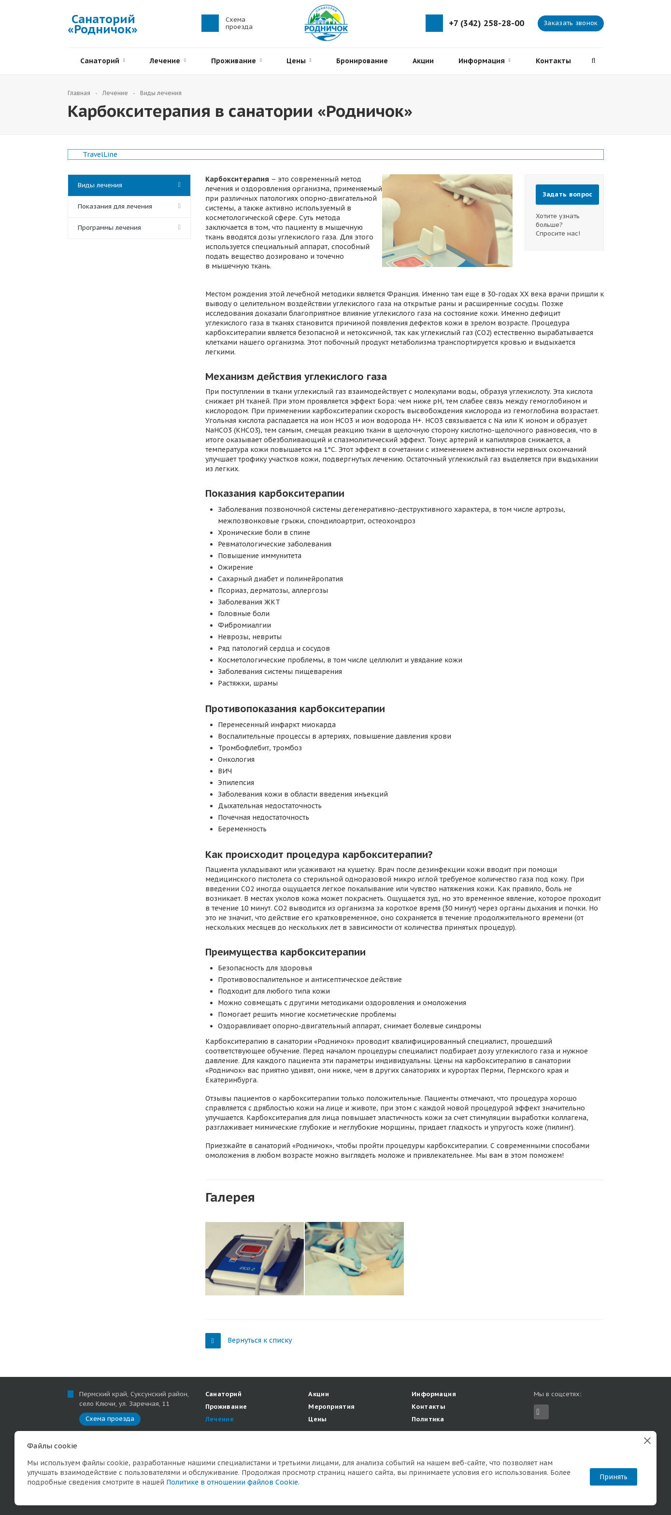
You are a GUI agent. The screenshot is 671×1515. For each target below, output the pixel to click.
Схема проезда (239, 23)
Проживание (236, 60)
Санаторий (102, 60)
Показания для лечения (115, 206)
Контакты (553, 60)
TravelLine (100, 154)
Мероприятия (331, 1407)
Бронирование (362, 60)
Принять (614, 1477)
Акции (423, 60)
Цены (299, 60)
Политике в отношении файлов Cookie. (233, 1482)
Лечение (168, 60)
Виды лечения (100, 185)
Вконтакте (538, 1412)
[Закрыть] (647, 1440)
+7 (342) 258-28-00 (486, 23)
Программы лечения (109, 228)
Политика (428, 1419)
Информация (484, 60)
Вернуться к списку (248, 1340)
